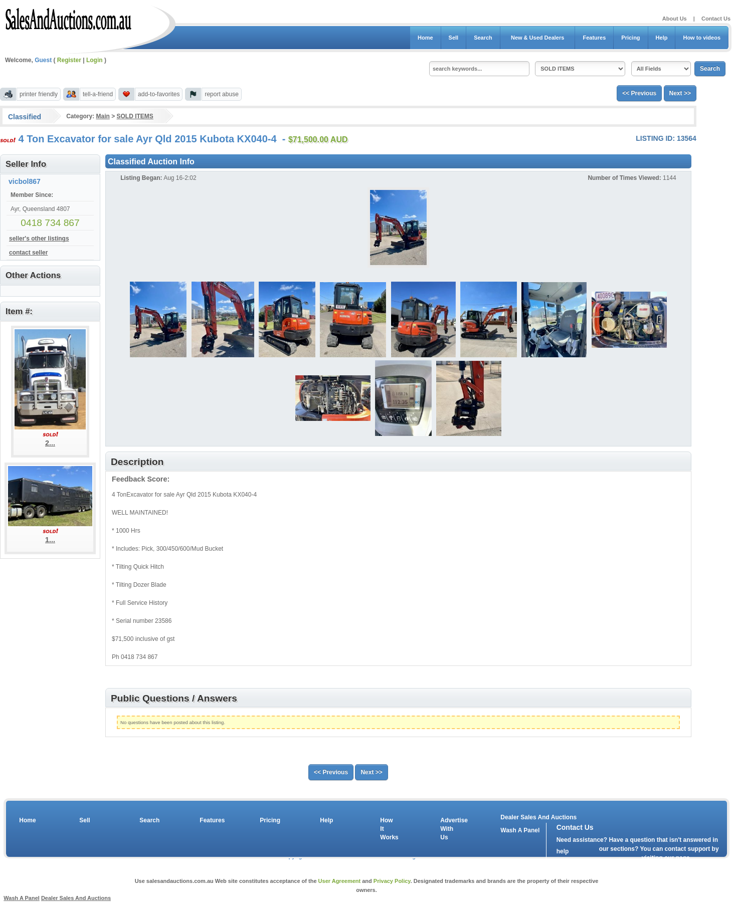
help (563, 851)
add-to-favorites (158, 94)
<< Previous (639, 93)
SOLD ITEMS (135, 116)
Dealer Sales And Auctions (538, 817)
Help (662, 38)
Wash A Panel (22, 898)
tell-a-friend (98, 94)
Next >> (680, 93)
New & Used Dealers (538, 38)
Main (102, 116)
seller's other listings (39, 238)
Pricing (630, 38)
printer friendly (39, 94)
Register (69, 60)
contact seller (28, 252)
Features (594, 38)
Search (483, 38)
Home (425, 38)
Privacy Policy (392, 881)
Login (94, 60)
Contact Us (715, 19)
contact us (614, 860)
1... (50, 540)
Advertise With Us (447, 829)
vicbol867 (25, 181)
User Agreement (339, 881)
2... (50, 443)
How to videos (701, 38)
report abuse (221, 94)
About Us (674, 19)
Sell (454, 38)
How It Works (387, 829)
